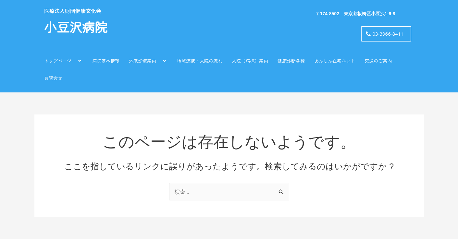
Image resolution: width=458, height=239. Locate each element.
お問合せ (53, 78)
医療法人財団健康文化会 (72, 11)
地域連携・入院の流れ (199, 60)
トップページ (63, 60)
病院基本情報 (105, 60)
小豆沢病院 (75, 28)
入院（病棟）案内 (250, 60)
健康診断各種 (291, 60)
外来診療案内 (148, 60)
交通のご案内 (378, 60)
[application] (74, 60)
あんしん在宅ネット (334, 60)
